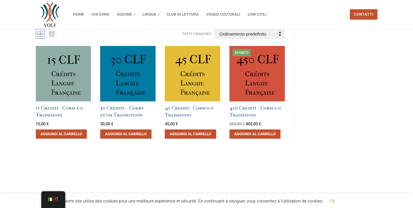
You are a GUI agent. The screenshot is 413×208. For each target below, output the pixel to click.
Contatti (363, 14)
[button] (61, 134)
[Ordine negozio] (250, 34)
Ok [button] (332, 201)
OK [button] (345, 201)
